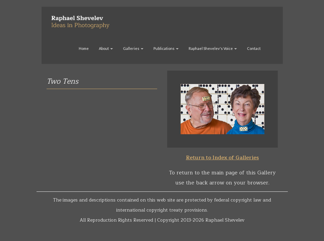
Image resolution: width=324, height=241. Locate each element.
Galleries (133, 48)
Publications (166, 48)
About (106, 48)
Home (84, 48)
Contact (254, 48)
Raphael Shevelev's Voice (213, 48)
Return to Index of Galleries (222, 157)
